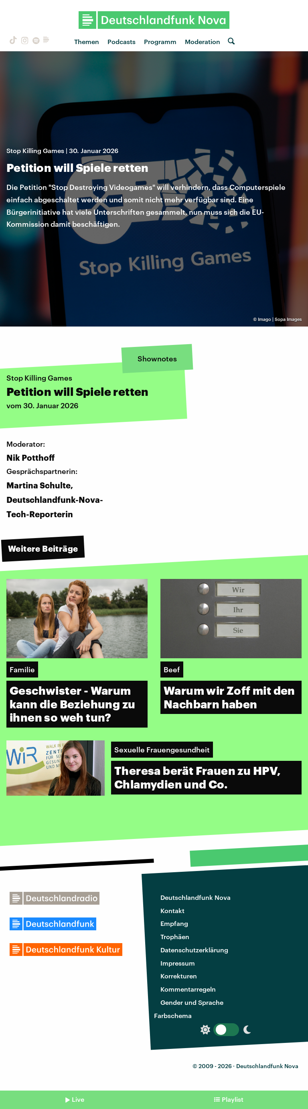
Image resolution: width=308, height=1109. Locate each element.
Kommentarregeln (188, 989)
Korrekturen (178, 976)
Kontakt (172, 910)
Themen (86, 41)
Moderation (202, 41)
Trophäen (174, 936)
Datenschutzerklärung (194, 950)
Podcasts (121, 41)
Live (78, 1099)
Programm (160, 41)
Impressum (177, 963)
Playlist (232, 1099)
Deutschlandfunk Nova (195, 897)
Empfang (174, 923)
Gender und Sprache (191, 1002)
